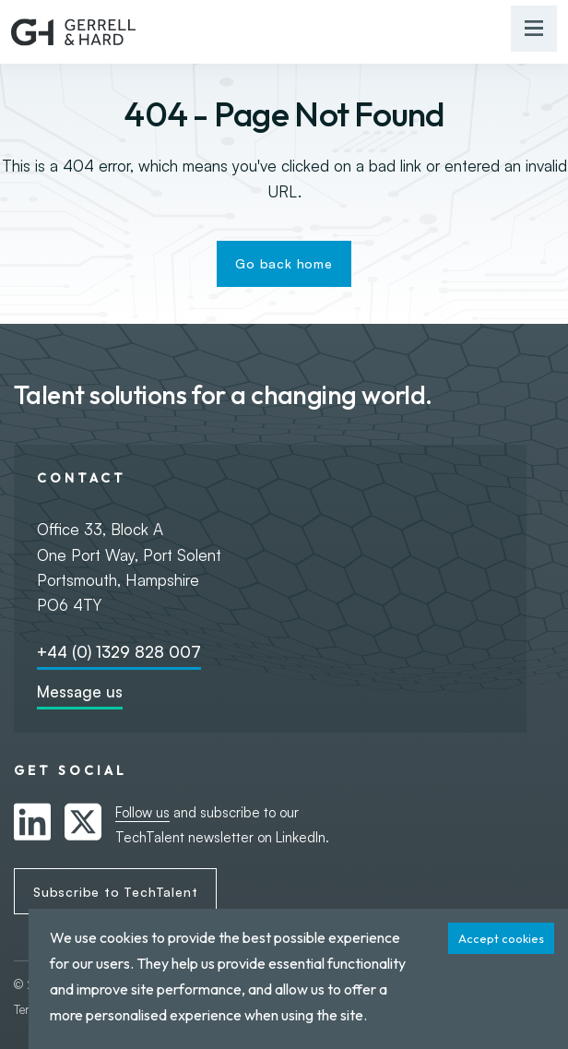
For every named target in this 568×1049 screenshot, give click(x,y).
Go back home (284, 263)
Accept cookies (501, 938)
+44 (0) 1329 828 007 (119, 652)
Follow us (142, 812)
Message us (80, 691)
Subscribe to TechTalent (115, 892)
